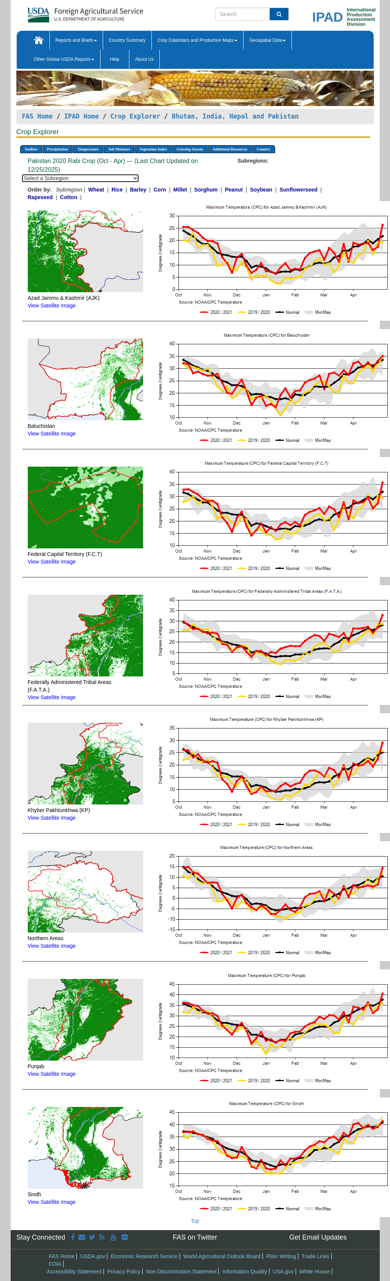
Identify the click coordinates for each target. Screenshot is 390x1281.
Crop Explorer (135, 116)
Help (114, 59)
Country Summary (127, 40)
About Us (144, 59)
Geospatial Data (267, 40)
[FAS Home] (66, 12)
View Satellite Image (52, 305)
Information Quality (244, 1271)
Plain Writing (281, 1256)
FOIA (55, 1264)
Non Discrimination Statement (181, 1271)
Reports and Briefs (76, 40)
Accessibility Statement (74, 1271)
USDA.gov (92, 1256)
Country (264, 149)
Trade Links (316, 1256)
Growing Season (190, 149)
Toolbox (31, 149)
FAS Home (37, 116)
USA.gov (283, 1271)
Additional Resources (230, 149)
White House (314, 1271)
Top (195, 1221)
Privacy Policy (123, 1271)
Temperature (88, 149)
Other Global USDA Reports (64, 59)
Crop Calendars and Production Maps (198, 40)
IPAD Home (81, 116)
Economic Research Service (144, 1256)
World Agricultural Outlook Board (222, 1256)
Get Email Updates (318, 1237)
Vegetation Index (153, 149)
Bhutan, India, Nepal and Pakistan (235, 116)
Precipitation (57, 149)
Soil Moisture (119, 149)
